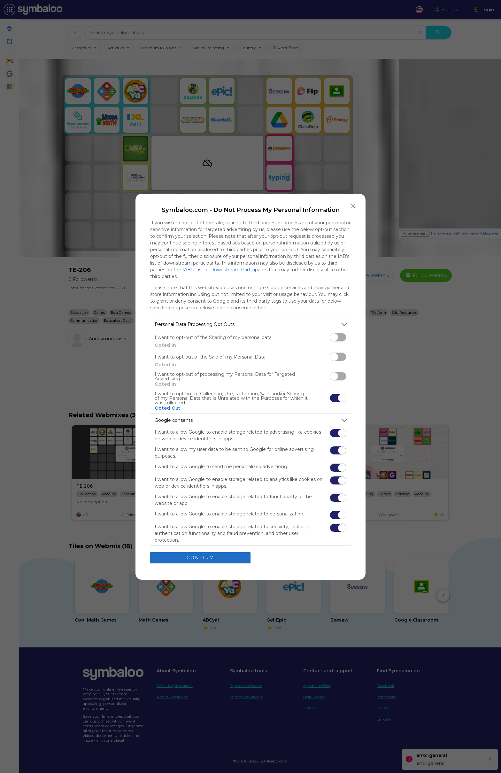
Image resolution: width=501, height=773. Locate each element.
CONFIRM (200, 557)
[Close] (353, 206)
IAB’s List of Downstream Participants (224, 270)
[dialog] (250, 387)
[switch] (338, 337)
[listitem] (250, 324)
